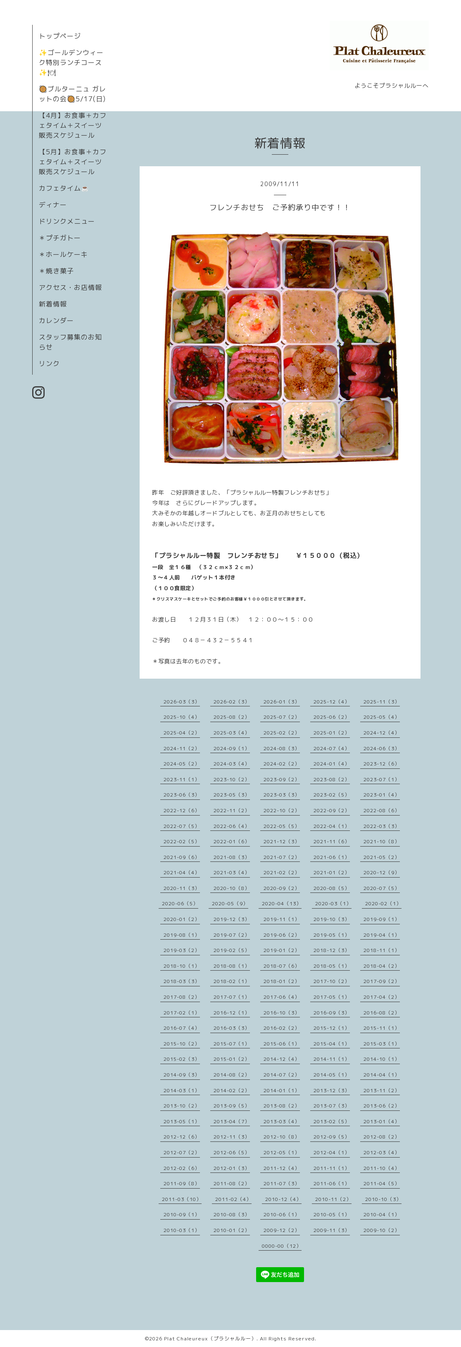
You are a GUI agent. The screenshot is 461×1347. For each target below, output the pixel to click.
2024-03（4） (232, 763)
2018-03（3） (182, 981)
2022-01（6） (232, 841)
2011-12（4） (282, 1168)
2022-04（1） (332, 826)
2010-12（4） (283, 1199)
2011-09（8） (182, 1183)
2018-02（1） (232, 981)
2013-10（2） (182, 1105)
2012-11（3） (232, 1136)
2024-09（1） (232, 748)
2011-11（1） (332, 1168)
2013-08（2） (282, 1105)
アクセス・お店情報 (70, 287)
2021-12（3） (282, 841)
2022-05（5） (282, 826)
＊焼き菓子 (56, 270)
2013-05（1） (182, 1121)
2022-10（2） (282, 810)
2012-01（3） (232, 1168)
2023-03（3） (282, 794)
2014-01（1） (282, 1090)
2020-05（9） (230, 903)
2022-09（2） (332, 810)
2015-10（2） (182, 1043)
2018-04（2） (382, 965)
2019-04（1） (382, 934)
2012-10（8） (282, 1136)
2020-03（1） (333, 903)
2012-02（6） (182, 1168)
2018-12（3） (332, 950)
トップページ (60, 36)
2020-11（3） (182, 888)
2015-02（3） (182, 1058)
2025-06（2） (332, 716)
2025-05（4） (382, 716)
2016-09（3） (332, 1012)
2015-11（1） (382, 1027)
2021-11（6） (332, 841)
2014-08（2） (232, 1074)
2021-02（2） (282, 872)
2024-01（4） (332, 763)
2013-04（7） (232, 1121)
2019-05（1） (332, 934)
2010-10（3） (383, 1199)
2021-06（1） (332, 857)
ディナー (53, 204)
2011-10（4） (382, 1168)
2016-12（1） (232, 1012)
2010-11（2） (333, 1199)
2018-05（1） (332, 965)
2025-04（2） (182, 732)
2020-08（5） (332, 888)
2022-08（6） (382, 810)
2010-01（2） (232, 1230)
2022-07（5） (182, 826)
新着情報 (53, 304)
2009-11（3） (332, 1230)
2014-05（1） (332, 1074)
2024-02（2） (282, 763)
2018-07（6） (282, 965)
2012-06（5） (232, 1152)
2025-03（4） (232, 732)
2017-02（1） (182, 1012)
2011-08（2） (232, 1183)
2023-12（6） (382, 763)
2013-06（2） (382, 1105)
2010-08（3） (232, 1214)
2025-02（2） (282, 732)
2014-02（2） (232, 1090)
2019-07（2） (232, 934)
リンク (49, 363)
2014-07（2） (282, 1074)
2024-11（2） (182, 748)
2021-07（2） (282, 857)
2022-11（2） (232, 810)
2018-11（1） (382, 950)
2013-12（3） (332, 1090)
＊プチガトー (60, 237)
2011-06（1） (332, 1183)
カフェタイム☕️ (64, 188)
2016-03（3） (232, 1027)
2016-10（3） (282, 1012)
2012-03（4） (382, 1152)
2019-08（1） (182, 934)
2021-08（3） (232, 857)
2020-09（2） (282, 888)
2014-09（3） (182, 1074)
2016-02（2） (282, 1027)
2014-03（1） (182, 1090)
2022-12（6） (182, 810)
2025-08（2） (232, 716)
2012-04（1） (332, 1152)
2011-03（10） (182, 1199)
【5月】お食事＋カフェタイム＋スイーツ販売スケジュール (73, 161)
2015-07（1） (232, 1043)
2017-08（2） (182, 996)
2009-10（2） (382, 1230)
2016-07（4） (182, 1027)
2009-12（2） (282, 1230)
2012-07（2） (182, 1152)
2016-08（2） (382, 1012)
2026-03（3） (182, 701)
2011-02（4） (233, 1199)
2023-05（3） (232, 794)
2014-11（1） (332, 1058)
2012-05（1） (282, 1152)
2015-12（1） (332, 1027)
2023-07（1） (382, 779)
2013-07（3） (332, 1105)
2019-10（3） (332, 919)
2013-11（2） (382, 1090)
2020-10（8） (232, 888)
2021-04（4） (182, 872)
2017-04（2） (382, 996)
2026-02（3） (232, 701)
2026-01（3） (282, 701)
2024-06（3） (382, 748)
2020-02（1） (383, 903)
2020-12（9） (382, 872)
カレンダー (56, 320)
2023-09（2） (282, 779)
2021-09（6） (182, 857)
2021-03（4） (232, 872)
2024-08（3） (282, 748)
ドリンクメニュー (67, 221)
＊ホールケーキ (63, 254)
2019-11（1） (282, 919)
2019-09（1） (382, 919)
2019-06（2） (282, 934)
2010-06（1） (282, 1214)
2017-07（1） (232, 996)
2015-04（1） (332, 1043)
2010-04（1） (382, 1214)
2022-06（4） (232, 826)
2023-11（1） (182, 779)
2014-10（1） (382, 1058)
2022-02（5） (182, 841)
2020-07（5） (382, 888)
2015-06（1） (282, 1043)
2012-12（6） (182, 1136)
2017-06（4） (282, 996)
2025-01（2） (332, 732)
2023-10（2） (232, 779)
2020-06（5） (180, 903)
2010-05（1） (332, 1214)
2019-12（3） (232, 919)
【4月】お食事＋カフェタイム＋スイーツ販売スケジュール (73, 125)
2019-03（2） (182, 950)
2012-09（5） (332, 1136)
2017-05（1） (332, 996)
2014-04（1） (382, 1074)
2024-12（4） (382, 732)
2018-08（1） (232, 965)
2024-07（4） (332, 748)
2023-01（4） (382, 794)
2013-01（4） (382, 1121)
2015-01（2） (232, 1058)
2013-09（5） (232, 1105)
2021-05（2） (382, 857)
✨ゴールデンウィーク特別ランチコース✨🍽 (71, 62)
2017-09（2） (382, 981)
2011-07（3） (282, 1183)
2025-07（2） (282, 716)
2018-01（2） (282, 981)
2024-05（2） (182, 763)
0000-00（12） (282, 1245)
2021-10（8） (382, 841)
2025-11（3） (382, 701)
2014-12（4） (282, 1058)
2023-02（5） (332, 794)
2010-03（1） (182, 1230)
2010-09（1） (182, 1214)
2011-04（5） (382, 1183)
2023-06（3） (182, 794)
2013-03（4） (282, 1121)
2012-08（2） (382, 1136)
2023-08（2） (332, 779)
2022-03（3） (382, 826)
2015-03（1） (382, 1043)
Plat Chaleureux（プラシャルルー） (210, 1338)
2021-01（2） (332, 872)
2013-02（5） (332, 1121)
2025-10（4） (182, 716)
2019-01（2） (282, 950)
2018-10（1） (182, 965)
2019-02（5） (232, 950)
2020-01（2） (182, 919)
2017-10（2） (332, 981)
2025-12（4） (332, 701)
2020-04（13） (282, 903)
